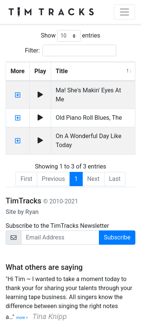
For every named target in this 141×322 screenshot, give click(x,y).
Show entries (70, 36)
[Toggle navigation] (124, 12)
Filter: (70, 50)
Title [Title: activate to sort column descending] (62, 71)
